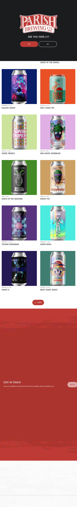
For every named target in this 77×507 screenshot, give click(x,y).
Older (39, 302)
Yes (29, 44)
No (48, 44)
